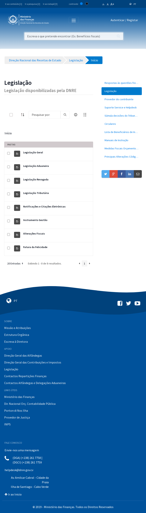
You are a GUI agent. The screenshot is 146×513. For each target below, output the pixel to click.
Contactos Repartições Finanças (25, 376)
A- (103, 4)
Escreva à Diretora (16, 341)
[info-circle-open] (76, 115)
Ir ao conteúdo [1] (13, 3)
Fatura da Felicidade (35, 247)
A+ (112, 4)
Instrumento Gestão (35, 220)
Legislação (11, 369)
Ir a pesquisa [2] (32, 3)
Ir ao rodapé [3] (50, 3)
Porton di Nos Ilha (16, 410)
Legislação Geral (33, 152)
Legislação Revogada (35, 179)
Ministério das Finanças (19, 397)
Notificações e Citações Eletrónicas (44, 206)
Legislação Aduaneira (36, 166)
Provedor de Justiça (17, 417)
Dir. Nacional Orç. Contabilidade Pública (30, 404)
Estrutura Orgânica (16, 335)
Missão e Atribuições (17, 328)
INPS (7, 424)
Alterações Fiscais (34, 233)
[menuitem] (122, 83)
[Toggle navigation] (55, 20)
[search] (65, 115)
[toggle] (17, 115)
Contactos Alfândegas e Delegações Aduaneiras (35, 383)
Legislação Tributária (36, 193)
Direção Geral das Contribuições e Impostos (32, 362)
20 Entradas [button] (15, 263)
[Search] (44, 114)
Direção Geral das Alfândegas (23, 355)
